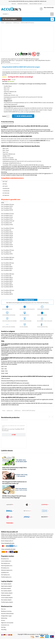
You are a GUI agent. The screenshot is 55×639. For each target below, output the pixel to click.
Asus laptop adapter (6, 590)
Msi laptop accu (5, 568)
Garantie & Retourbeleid (7, 613)
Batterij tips (4, 618)
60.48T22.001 (31, 97)
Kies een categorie (10, 19)
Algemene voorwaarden (7, 622)
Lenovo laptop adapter (7, 597)
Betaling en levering (6, 611)
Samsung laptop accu (6, 565)
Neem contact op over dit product (10, 63)
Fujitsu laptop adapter (7, 593)
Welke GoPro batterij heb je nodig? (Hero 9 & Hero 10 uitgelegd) (14, 468)
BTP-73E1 (5, 181)
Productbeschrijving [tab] (7, 121)
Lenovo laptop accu (6, 561)
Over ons (14, 3)
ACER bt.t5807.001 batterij (27, 22)
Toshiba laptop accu (6, 577)
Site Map (3, 627)
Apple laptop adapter (6, 586)
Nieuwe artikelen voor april (36, 3)
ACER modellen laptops (20, 129)
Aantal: (4, 116)
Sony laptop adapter (6, 600)
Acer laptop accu (5, 574)
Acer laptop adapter (6, 584)
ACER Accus (16, 22)
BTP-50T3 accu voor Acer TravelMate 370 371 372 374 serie (13, 429)
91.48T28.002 (6, 190)
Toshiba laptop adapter (7, 602)
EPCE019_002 (14, 95)
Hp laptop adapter (5, 595)
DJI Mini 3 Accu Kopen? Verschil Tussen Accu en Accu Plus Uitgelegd (14, 496)
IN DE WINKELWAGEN (23, 116)
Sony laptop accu (5, 563)
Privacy (3, 620)
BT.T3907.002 (39, 97)
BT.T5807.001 (19, 97)
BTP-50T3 (25, 97)
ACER (8, 88)
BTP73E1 (5, 183)
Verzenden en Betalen (23, 3)
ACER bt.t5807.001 (39, 173)
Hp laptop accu (5, 558)
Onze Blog (3, 629)
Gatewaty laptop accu (6, 570)
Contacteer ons (5, 625)
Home (2, 22)
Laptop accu (9, 22)
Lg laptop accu (5, 572)
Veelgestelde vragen (6, 616)
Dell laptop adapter (6, 588)
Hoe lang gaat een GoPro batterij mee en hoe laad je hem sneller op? (14, 482)
